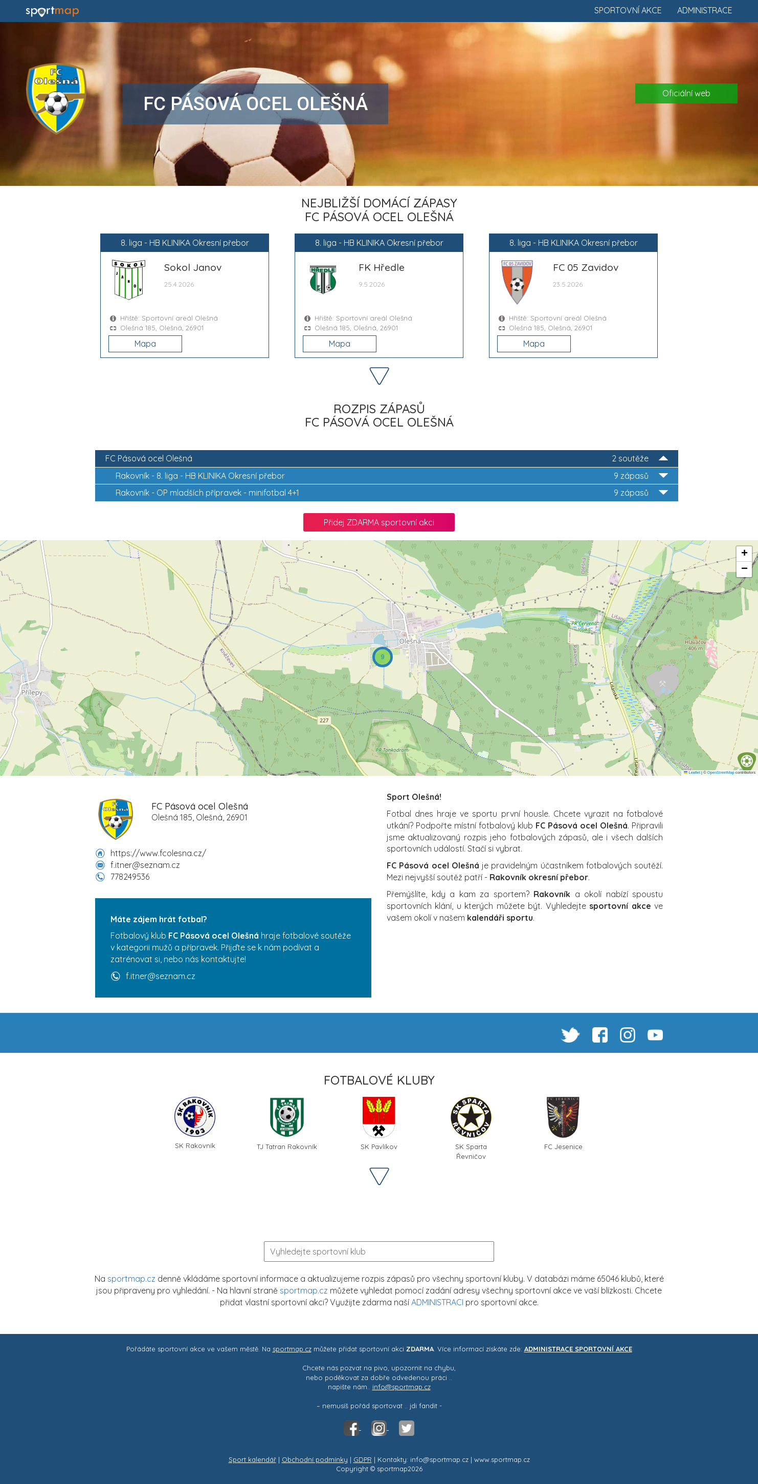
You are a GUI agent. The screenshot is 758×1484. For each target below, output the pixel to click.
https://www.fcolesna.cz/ (158, 853)
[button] (747, 762)
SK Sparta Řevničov (471, 1127)
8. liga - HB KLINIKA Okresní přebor (392, 476)
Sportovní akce (628, 10)
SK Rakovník (194, 1123)
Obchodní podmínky (315, 1459)
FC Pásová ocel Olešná (386, 458)
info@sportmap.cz (401, 1387)
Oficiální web (686, 93)
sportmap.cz (131, 1279)
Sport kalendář (252, 1459)
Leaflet (692, 772)
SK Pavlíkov (379, 1124)
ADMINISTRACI (437, 1302)
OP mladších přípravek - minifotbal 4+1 (392, 493)
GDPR (362, 1459)
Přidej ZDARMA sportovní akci (379, 522)
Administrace (704, 10)
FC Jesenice (563, 1124)
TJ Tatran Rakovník (287, 1124)
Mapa (145, 343)
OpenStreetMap (720, 772)
